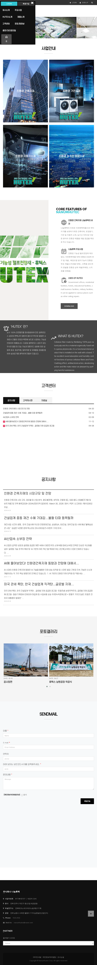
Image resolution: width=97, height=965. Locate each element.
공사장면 (8, 681)
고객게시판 (27, 400)
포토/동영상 (19, 23)
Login (9, 4)
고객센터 (48, 385)
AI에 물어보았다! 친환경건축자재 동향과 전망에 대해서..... (27, 421)
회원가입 (26, 4)
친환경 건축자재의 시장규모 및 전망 (16, 409)
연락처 (6, 754)
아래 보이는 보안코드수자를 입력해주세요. (22, 764)
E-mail (6, 742)
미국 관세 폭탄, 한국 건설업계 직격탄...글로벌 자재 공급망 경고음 (29, 426)
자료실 (44, 400)
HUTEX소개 (7, 17)
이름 (5, 731)
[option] (48, 27)
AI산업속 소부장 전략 (11, 417)
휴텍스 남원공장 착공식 (60, 681)
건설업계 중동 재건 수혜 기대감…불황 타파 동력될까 (22, 413)
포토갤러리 (48, 631)
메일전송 (87, 801)
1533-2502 (16, 918)
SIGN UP (84, 2)
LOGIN (73, 2)
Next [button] (83, 27)
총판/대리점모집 (9, 30)
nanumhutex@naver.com (23, 923)
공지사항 (11, 400)
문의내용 (7, 775)
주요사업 (18, 10)
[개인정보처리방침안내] (12, 795)
